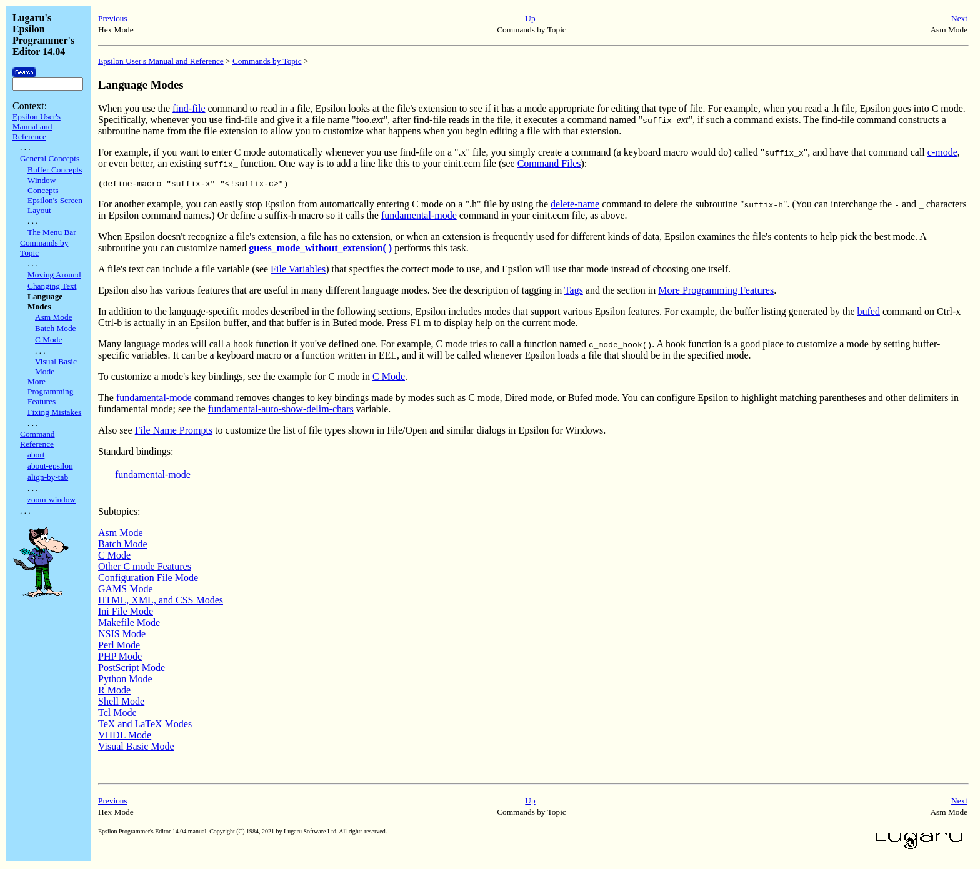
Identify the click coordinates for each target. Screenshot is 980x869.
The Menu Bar (52, 232)
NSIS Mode (122, 635)
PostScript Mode (131, 669)
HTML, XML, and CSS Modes (160, 602)
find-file (188, 108)
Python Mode (125, 680)
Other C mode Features (144, 568)
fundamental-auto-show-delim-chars (281, 410)
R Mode (114, 692)
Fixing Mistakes (54, 412)
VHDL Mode (124, 737)
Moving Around (54, 274)
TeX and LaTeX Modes (145, 725)
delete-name (575, 206)
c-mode (943, 152)
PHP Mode (120, 658)
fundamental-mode (419, 217)
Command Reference (37, 439)
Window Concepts (43, 185)
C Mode (48, 339)
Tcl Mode (117, 714)
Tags (573, 292)
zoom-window (52, 499)
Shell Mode (121, 703)
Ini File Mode (125, 613)
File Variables (298, 271)
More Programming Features (50, 391)
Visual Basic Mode (136, 748)
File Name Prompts (173, 432)
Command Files (549, 163)
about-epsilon (50, 465)
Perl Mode (119, 647)
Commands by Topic (267, 61)
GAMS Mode (125, 590)
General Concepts (49, 158)
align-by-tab (48, 477)
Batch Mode (55, 328)
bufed (869, 313)
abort (36, 454)
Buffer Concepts (55, 169)
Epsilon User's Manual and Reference (36, 126)
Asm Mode (53, 317)
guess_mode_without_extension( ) (320, 249)
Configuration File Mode (148, 579)
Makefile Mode (129, 624)
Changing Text (52, 285)
